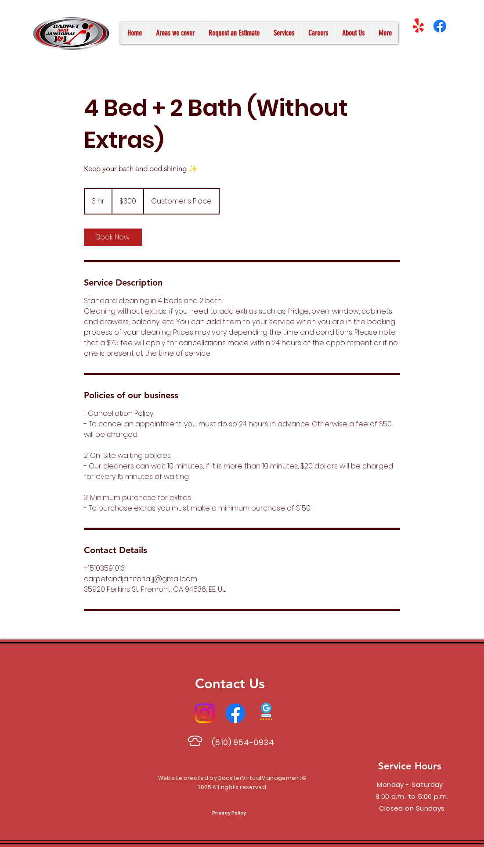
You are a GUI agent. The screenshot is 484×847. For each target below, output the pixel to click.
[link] (113, 237)
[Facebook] (439, 26)
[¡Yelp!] (418, 26)
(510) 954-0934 (243, 742)
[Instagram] (204, 713)
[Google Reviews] (266, 713)
